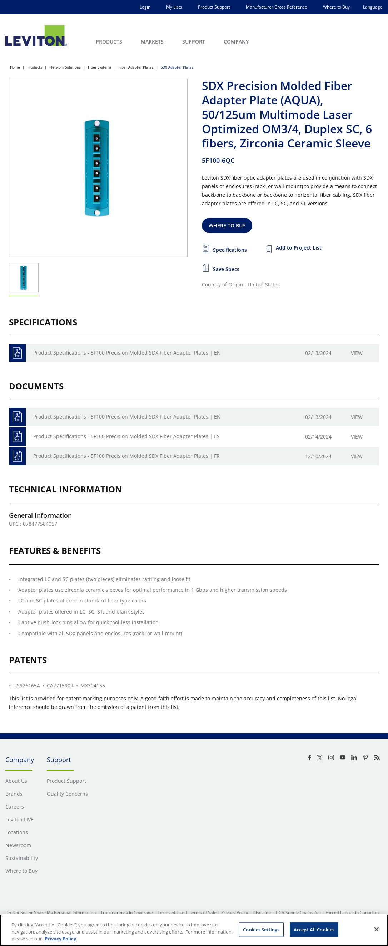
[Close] (376, 929)
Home (15, 67)
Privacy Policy (234, 913)
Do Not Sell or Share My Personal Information (50, 913)
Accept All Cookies (314, 929)
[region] (194, 930)
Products (34, 67)
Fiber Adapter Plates (136, 67)
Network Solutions (65, 67)
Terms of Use (171, 913)
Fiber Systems (99, 67)
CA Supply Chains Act (300, 913)
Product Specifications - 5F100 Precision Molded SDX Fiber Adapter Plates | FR (126, 455)
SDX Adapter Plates (177, 67)
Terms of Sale (203, 913)
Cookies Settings (261, 929)
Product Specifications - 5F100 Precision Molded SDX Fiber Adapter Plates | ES (126, 436)
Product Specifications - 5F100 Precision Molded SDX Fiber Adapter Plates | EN (127, 352)
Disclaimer (263, 913)
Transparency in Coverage (126, 913)
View (357, 353)
